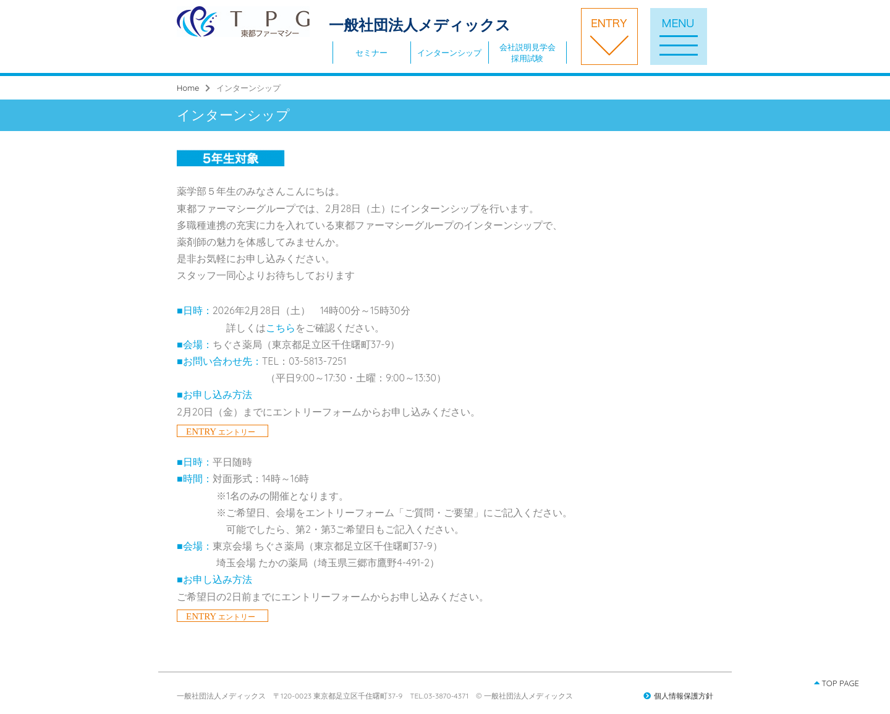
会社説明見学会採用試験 (527, 52)
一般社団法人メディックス (344, 24)
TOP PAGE (836, 683)
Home (188, 88)
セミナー (371, 52)
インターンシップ (449, 52)
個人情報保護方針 (678, 695)
